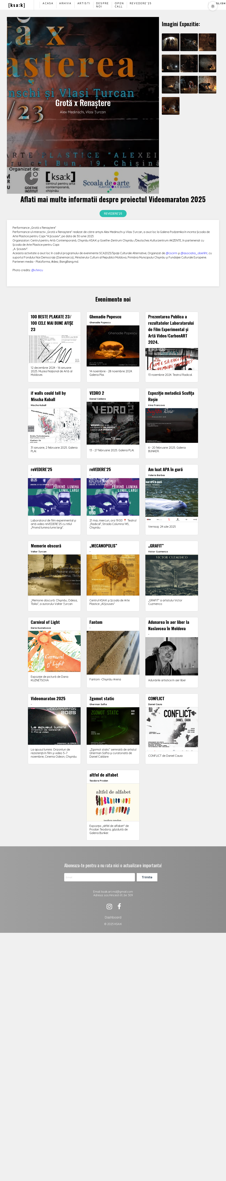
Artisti (83, 3)
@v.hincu (37, 270)
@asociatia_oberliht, (194, 253)
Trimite (147, 877)
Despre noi (102, 5)
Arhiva (65, 3)
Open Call (119, 5)
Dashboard (113, 917)
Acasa (48, 3)
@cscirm (171, 253)
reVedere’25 (141, 3)
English (218, 3)
